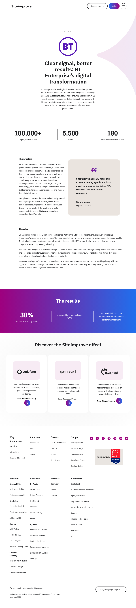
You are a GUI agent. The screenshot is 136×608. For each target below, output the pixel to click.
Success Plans (77, 454)
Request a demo (97, 6)
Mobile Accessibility (18, 495)
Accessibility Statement (32, 588)
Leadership (34, 442)
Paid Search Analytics (18, 512)
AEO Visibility (15, 529)
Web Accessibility (17, 489)
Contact (33, 454)
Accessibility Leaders (38, 529)
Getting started (77, 442)
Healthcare (34, 501)
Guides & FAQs (77, 448)
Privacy (12, 588)
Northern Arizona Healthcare (82, 489)
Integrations (15, 452)
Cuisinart (74, 513)
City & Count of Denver (80, 501)
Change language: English (109, 589)
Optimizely (55, 484)
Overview (13, 446)
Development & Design (39, 553)
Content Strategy (16, 566)
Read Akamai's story (106, 401)
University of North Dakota (82, 507)
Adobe (53, 489)
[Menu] (123, 6)
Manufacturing (36, 512)
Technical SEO (15, 535)
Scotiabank (75, 484)
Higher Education (37, 495)
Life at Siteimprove (58, 442)
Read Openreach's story (68, 399)
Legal (18, 588)
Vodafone (75, 530)
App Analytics (15, 518)
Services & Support (17, 458)
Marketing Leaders (37, 535)
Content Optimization (18, 560)
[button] (27, 402)
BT (72, 536)
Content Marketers (37, 541)
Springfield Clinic (78, 495)
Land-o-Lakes (76, 524)
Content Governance (18, 572)
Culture (54, 448)
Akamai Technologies (79, 519)
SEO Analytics (15, 540)
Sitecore (54, 495)
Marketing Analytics (18, 506)
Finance (33, 506)
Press (32, 448)
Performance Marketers (39, 547)
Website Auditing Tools (19, 546)
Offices (53, 454)
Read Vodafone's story (26, 398)
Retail (32, 518)
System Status (77, 466)
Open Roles (55, 460)
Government (35, 489)
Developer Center (78, 460)
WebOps (33, 558)
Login (114, 6)
